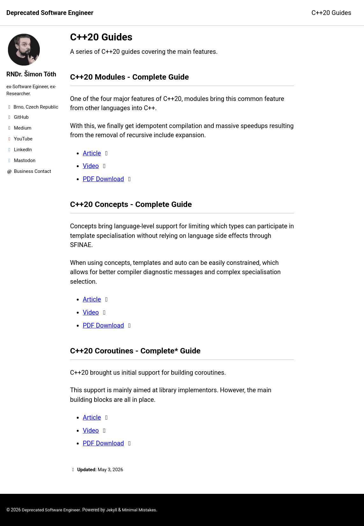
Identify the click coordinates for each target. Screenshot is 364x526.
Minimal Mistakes (140, 509)
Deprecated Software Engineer (49, 13)
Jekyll (112, 509)
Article (92, 154)
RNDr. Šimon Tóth (31, 74)
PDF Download (104, 179)
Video (91, 167)
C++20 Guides (331, 13)
